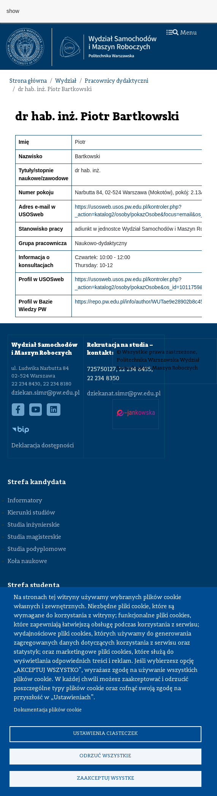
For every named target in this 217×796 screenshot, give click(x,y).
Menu (181, 33)
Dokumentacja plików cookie (48, 710)
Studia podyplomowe (37, 549)
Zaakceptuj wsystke (105, 778)
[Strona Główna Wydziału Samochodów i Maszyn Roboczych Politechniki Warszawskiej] (108, 47)
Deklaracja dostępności (42, 446)
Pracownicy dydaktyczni (116, 81)
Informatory (25, 501)
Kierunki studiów (31, 513)
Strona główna (28, 81)
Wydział (65, 81)
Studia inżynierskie (34, 525)
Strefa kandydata (37, 482)
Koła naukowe (27, 561)
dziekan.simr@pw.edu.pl (45, 393)
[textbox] (29, 47)
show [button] (12, 11)
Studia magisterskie (34, 537)
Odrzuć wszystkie (105, 756)
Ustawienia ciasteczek (105, 733)
